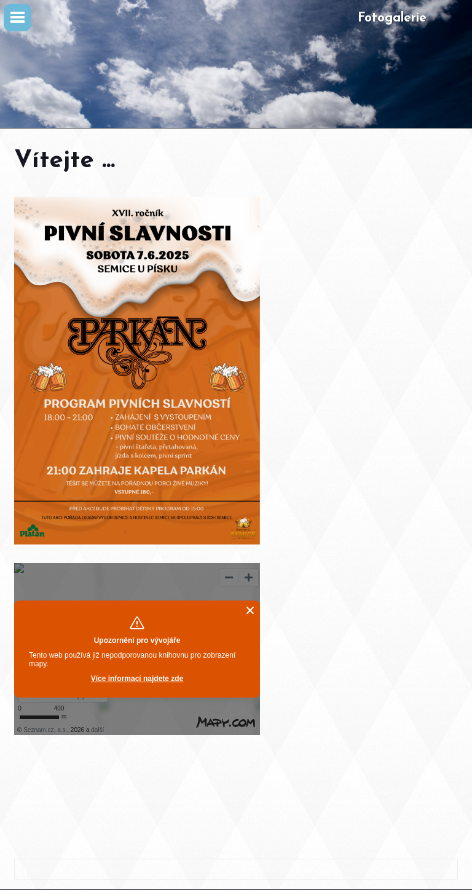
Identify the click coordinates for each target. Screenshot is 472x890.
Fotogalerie (392, 18)
